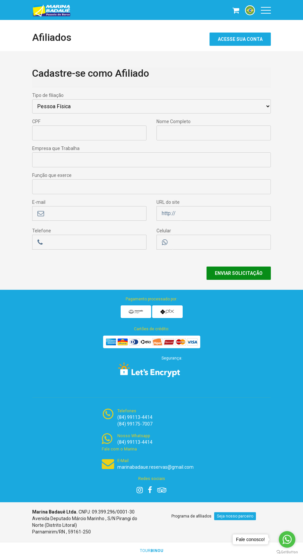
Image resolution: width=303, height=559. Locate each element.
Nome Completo (173, 121)
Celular (163, 230)
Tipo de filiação (48, 95)
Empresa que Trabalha (56, 148)
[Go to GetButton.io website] (287, 552)
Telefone (41, 230)
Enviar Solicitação (239, 273)
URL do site (168, 202)
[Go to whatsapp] (287, 539)
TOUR (151, 550)
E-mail (38, 202)
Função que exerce (52, 175)
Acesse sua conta (240, 39)
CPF (36, 121)
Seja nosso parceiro (235, 516)
